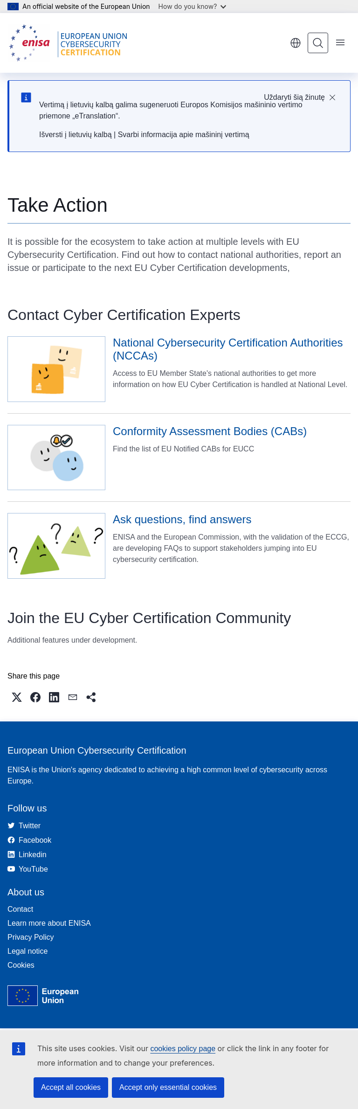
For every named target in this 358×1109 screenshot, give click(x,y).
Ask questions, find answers (182, 519)
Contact (20, 909)
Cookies (20, 965)
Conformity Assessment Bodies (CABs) (210, 431)
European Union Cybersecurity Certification (96, 750)
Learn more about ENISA (49, 923)
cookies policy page (182, 1049)
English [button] (295, 43)
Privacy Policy (30, 937)
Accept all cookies (71, 1087)
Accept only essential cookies (168, 1087)
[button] (16, 697)
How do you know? (192, 6)
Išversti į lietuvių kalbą (75, 135)
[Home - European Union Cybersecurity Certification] (70, 43)
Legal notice (27, 951)
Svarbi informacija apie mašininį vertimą (183, 135)
